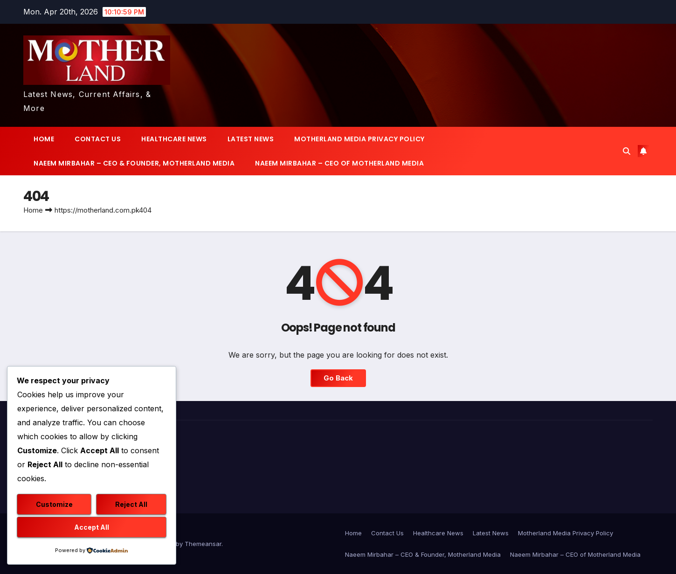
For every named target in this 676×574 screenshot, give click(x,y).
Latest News (251, 139)
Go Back (338, 378)
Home (44, 139)
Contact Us (98, 139)
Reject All (131, 504)
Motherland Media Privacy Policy (359, 139)
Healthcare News (174, 139)
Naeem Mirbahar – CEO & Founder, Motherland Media (134, 163)
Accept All (91, 527)
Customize (54, 504)
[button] (626, 151)
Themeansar (203, 543)
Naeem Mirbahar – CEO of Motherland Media (339, 163)
